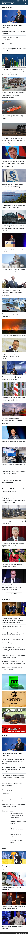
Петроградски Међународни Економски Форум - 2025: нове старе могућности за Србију (13, 500)
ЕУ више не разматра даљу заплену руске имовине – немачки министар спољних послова (13, 164)
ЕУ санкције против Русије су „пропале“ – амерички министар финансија (12, 293)
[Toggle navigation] (25, 3)
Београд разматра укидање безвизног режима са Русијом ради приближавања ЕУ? (13, 777)
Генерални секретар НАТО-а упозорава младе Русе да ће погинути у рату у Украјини (13, 769)
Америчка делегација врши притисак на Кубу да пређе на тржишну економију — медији (13, 95)
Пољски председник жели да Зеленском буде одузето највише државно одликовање (13, 791)
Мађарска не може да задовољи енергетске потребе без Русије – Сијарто (12, 356)
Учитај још (14, 593)
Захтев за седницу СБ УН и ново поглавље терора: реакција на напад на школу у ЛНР (13, 649)
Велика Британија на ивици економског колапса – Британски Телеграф (12, 421)
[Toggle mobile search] (22, 3)
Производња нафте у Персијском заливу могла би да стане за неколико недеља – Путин (13, 141)
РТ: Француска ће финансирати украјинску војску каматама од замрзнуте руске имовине (12, 587)
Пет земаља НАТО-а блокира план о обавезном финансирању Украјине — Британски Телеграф (13, 641)
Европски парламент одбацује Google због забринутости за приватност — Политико (13, 761)
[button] (25, 3)
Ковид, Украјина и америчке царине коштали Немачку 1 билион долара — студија (13, 228)
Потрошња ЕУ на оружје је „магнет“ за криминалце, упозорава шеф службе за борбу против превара (14, 72)
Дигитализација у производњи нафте (13, 464)
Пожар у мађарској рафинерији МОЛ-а (14, 335)
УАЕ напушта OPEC (7, 44)
